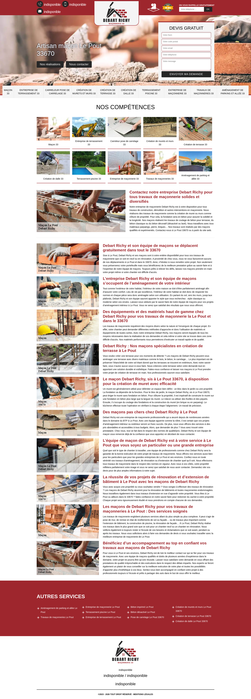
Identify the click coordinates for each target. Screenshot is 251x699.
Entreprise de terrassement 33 (28, 92)
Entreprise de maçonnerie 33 (177, 92)
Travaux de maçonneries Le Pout (57, 617)
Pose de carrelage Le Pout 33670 (147, 617)
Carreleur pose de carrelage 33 (57, 92)
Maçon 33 (8, 92)
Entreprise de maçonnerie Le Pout (103, 607)
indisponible (49, 4)
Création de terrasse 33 (107, 92)
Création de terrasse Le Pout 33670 (193, 616)
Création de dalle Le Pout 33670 (192, 621)
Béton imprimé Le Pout (142, 607)
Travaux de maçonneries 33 (204, 92)
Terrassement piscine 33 (151, 92)
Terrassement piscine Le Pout (100, 612)
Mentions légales (143, 694)
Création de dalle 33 (128, 92)
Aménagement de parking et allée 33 (233, 92)
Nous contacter (79, 64)
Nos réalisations (50, 64)
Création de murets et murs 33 (84, 92)
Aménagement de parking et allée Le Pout (59, 610)
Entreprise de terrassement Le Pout (103, 617)
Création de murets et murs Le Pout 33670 (193, 609)
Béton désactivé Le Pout (143, 612)
